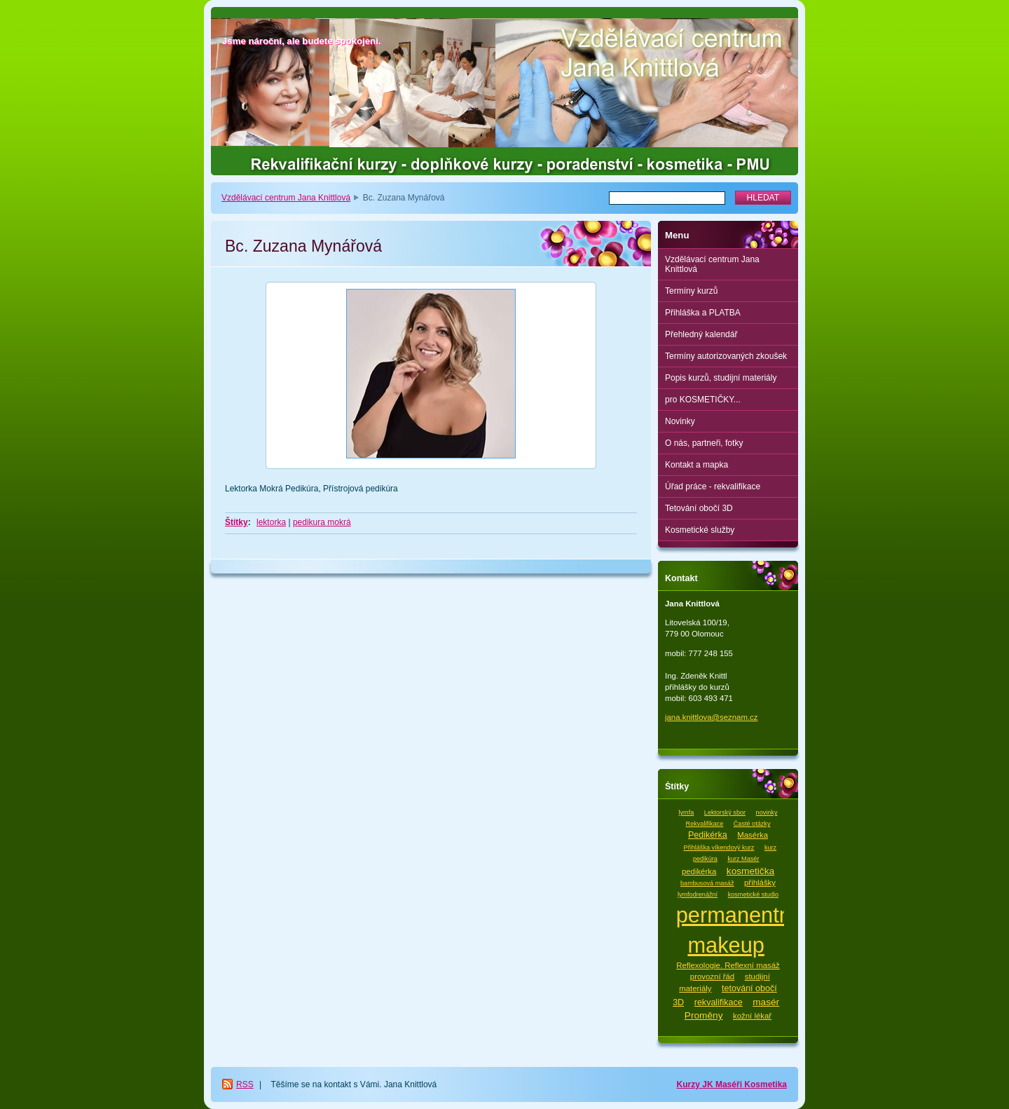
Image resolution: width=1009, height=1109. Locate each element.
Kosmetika (765, 1084)
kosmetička (750, 871)
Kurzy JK (696, 1084)
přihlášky (760, 882)
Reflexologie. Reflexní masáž (728, 965)
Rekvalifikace (705, 823)
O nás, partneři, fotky (704, 443)
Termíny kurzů (691, 291)
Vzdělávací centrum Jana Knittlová (285, 198)
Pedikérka (707, 835)
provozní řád (712, 976)
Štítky (236, 522)
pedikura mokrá (322, 522)
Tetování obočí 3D (699, 508)
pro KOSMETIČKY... (703, 399)
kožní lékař (752, 1016)
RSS (245, 1084)
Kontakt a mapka (696, 465)
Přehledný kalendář (701, 334)
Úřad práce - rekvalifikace (712, 486)
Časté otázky (752, 823)
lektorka (271, 522)
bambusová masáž (707, 883)
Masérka (752, 835)
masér (766, 1002)
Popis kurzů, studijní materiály (720, 378)
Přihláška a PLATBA (703, 313)
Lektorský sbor (725, 812)
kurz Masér (743, 858)
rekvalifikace (718, 1002)
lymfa (686, 812)
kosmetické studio (753, 894)
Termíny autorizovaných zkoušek (726, 356)
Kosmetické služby (699, 530)
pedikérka (699, 871)
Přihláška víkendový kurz (719, 847)
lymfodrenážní (698, 894)
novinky (767, 812)
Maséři (729, 1084)
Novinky (680, 421)
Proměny (704, 1015)
